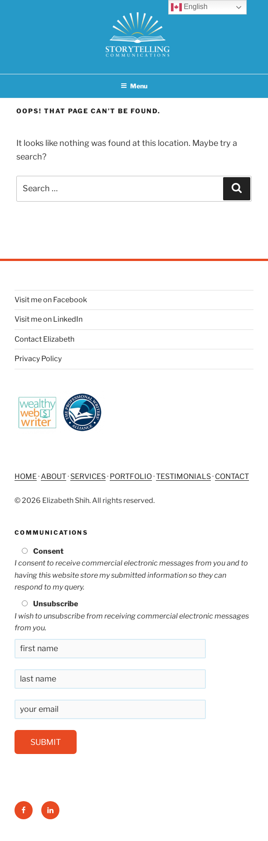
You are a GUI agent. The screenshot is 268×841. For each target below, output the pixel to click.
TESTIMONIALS (183, 476)
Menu (134, 86)
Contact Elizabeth (44, 339)
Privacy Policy (38, 358)
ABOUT (53, 476)
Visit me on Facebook (51, 299)
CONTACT (232, 476)
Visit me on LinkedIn (49, 319)
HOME (26, 476)
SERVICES (88, 476)
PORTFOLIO (131, 476)
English (189, 7)
